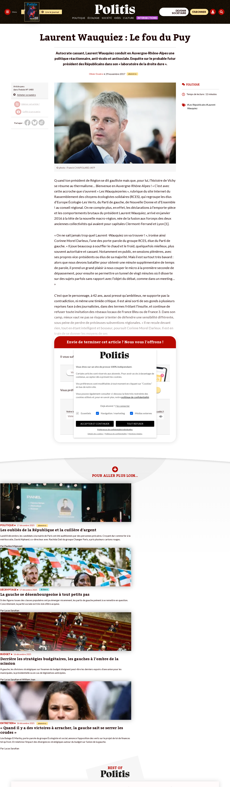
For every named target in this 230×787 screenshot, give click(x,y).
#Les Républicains (196, 104)
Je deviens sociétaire (47, 729)
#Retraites (78, 735)
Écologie (93, 17)
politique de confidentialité (135, 397)
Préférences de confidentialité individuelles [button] (115, 429)
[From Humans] (189, 771)
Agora (4, 726)
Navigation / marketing (110, 413)
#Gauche (77, 732)
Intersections (147, 17)
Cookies (122, 776)
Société (107, 17)
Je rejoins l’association (47, 735)
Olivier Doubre (96, 73)
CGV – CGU (66, 776)
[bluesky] (195, 764)
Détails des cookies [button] (95, 434)
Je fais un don (43, 726)
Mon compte (43, 741)
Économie (23, 732)
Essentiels (83, 413)
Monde (22, 726)
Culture (128, 17)
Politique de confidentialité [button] (116, 434)
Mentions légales (22, 776)
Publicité (110, 776)
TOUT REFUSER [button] (135, 423)
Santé (21, 738)
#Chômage (78, 738)
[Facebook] (186, 764)
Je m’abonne (43, 732)
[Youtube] (204, 764)
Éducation (23, 735)
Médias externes (141, 413)
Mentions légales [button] (135, 434)
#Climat (76, 726)
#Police (76, 729)
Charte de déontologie (45, 776)
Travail (22, 729)
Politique (78, 17)
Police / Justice (26, 741)
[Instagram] (214, 764)
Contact (6, 776)
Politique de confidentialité (89, 776)
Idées (117, 17)
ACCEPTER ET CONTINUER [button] (94, 423)
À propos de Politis (46, 738)
